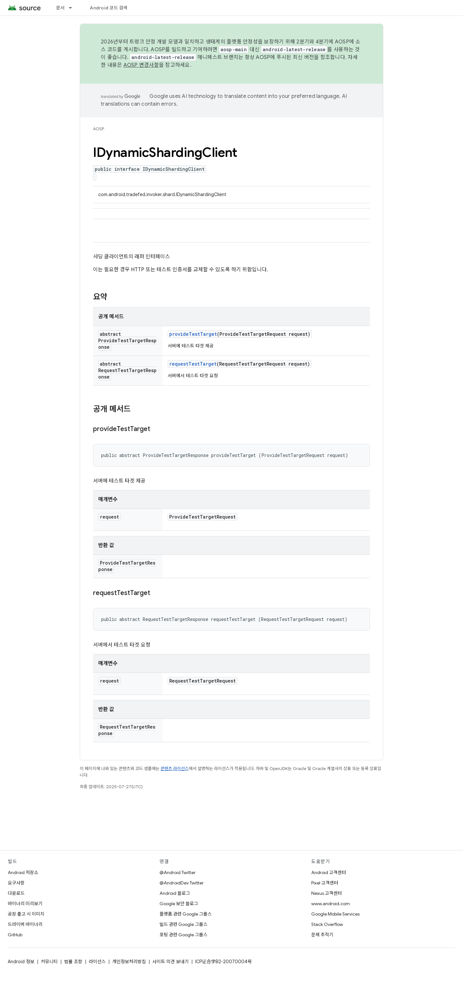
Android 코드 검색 (108, 8)
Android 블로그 (175, 893)
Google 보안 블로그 (179, 903)
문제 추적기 (322, 935)
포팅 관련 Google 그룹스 (184, 935)
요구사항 (16, 883)
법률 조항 (73, 961)
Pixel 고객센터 (324, 883)
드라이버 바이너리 (25, 924)
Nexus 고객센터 (326, 893)
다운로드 (16, 893)
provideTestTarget (193, 334)
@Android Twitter (178, 872)
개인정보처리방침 (129, 961)
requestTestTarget (193, 364)
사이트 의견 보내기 (170, 961)
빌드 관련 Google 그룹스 (184, 924)
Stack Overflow (327, 924)
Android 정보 (21, 961)
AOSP (98, 129)
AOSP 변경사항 (141, 65)
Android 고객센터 (328, 872)
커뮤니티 (49, 961)
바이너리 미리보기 (25, 903)
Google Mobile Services (335, 914)
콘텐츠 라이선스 (174, 768)
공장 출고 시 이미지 (26, 914)
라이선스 (97, 961)
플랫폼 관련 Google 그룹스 (186, 914)
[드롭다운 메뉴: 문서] (73, 8)
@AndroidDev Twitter (182, 883)
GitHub (15, 935)
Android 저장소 (23, 872)
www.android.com (330, 903)
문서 (60, 8)
